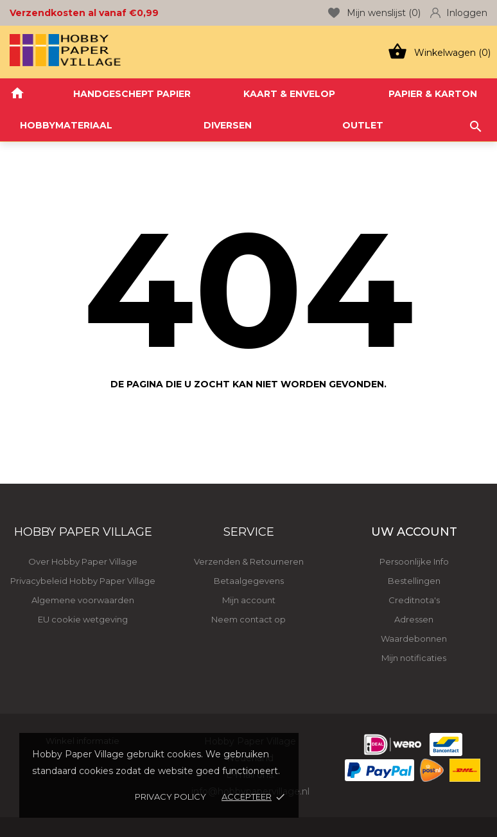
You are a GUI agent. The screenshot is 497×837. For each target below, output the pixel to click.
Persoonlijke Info (414, 561)
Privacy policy (170, 796)
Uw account (414, 532)
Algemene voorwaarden (82, 600)
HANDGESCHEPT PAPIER (132, 94)
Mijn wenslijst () (374, 12)
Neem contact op (248, 619)
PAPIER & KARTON (432, 94)
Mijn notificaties (413, 658)
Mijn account (248, 600)
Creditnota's (414, 600)
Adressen (413, 619)
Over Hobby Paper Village (82, 561)
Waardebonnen (414, 638)
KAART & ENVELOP (289, 94)
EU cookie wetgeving (83, 619)
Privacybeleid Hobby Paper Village (82, 581)
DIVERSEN (228, 125)
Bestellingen (414, 581)
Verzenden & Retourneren (249, 561)
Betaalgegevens (249, 581)
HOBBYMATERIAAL (66, 125)
